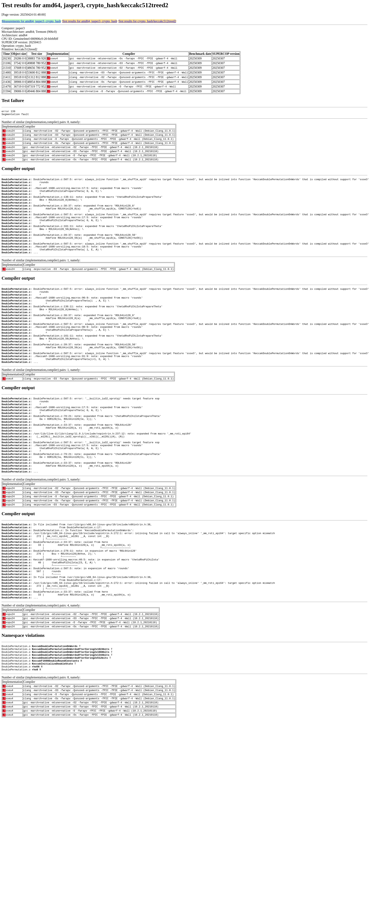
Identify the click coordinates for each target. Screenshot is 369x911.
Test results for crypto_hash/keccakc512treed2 (147, 21)
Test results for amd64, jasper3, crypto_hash (89, 21)
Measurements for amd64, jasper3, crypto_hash (31, 21)
